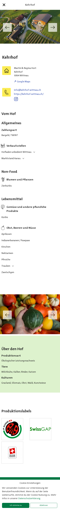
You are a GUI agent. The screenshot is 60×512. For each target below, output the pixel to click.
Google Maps (23, 81)
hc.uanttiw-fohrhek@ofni (27, 89)
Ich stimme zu (16, 505)
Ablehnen (44, 505)
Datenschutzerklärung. (29, 498)
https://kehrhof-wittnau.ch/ (29, 94)
